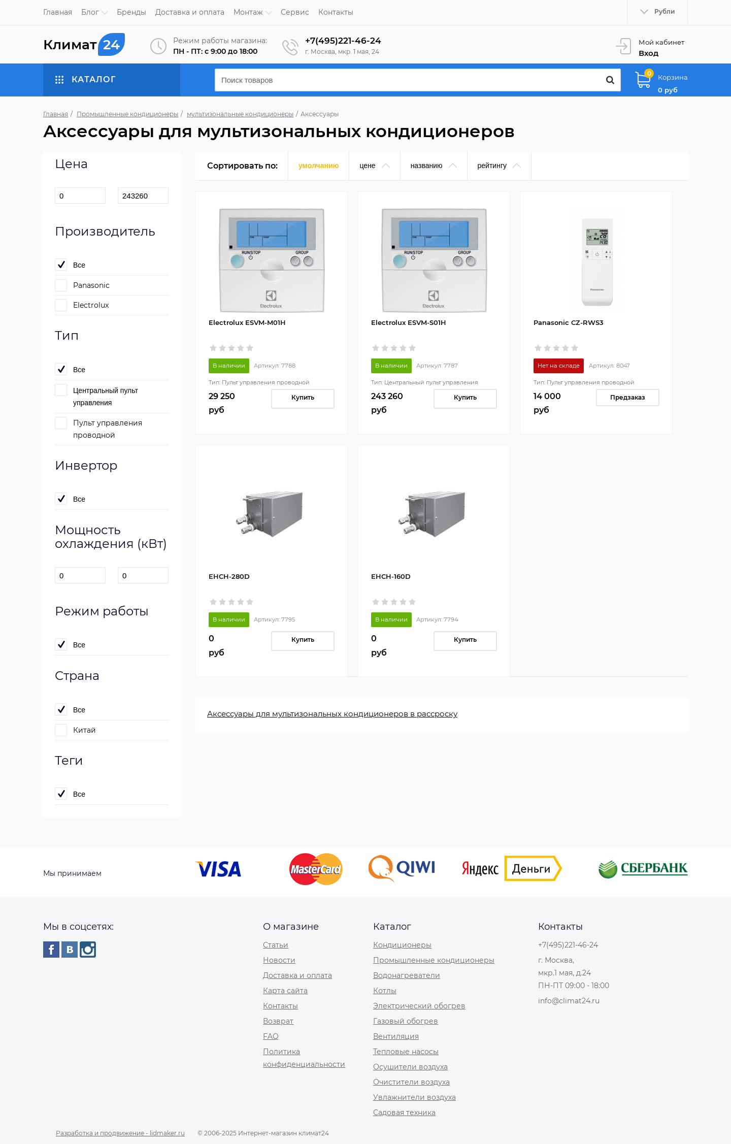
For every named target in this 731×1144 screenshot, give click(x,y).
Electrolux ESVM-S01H (408, 322)
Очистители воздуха (411, 1081)
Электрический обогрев (419, 1005)
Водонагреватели (406, 974)
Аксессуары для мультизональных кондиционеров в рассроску (332, 713)
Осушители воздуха (410, 1066)
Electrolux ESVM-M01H (247, 322)
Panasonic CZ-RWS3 (569, 322)
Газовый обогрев (405, 1020)
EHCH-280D (229, 576)
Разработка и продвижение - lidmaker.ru (120, 1132)
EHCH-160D (391, 576)
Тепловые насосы (406, 1051)
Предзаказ (627, 397)
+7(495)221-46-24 (345, 41)
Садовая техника (404, 1112)
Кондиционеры (402, 944)
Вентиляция (396, 1035)
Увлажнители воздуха (414, 1096)
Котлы (384, 990)
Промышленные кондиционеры (433, 959)
